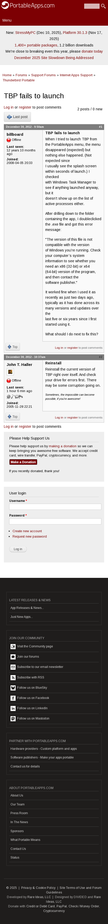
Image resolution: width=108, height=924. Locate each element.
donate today (92, 51)
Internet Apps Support (76, 75)
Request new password (30, 536)
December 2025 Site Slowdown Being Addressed (54, 58)
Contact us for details (25, 766)
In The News (19, 822)
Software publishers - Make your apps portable (42, 757)
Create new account (27, 531)
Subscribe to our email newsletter (36, 667)
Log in (9, 107)
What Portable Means (25, 840)
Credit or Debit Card (40, 906)
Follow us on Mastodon (29, 718)
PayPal (62, 906)
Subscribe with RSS (27, 677)
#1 (100, 126)
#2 (100, 356)
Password (18, 515)
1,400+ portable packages (36, 45)
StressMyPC (25, 33)
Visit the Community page (31, 646)
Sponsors (17, 831)
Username (18, 501)
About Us (16, 795)
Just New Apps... (21, 617)
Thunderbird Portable (19, 80)
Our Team (17, 804)
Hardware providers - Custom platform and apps (43, 749)
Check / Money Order (84, 906)
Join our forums (24, 656)
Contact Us (18, 849)
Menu (7, 20)
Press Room (19, 813)
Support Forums (43, 75)
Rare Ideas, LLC (39, 897)
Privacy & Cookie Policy (38, 888)
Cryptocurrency (54, 911)
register (25, 107)
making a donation (63, 446)
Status (14, 857)
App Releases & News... (27, 608)
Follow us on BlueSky (28, 687)
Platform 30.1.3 (75, 33)
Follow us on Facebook (29, 698)
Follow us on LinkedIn (29, 708)
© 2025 (11, 888)
